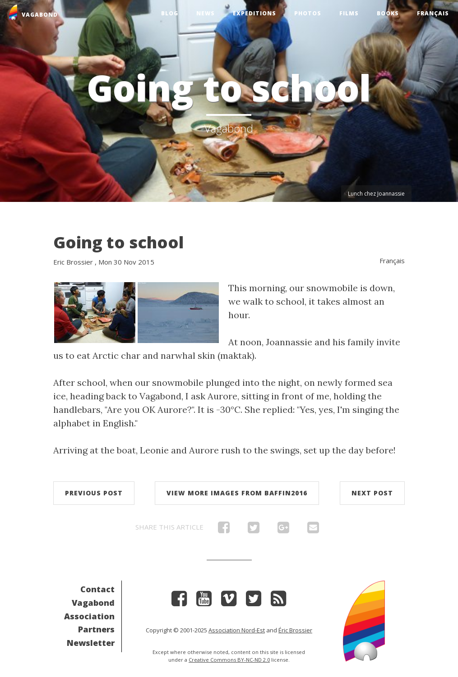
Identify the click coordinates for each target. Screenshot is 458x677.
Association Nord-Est (236, 630)
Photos (307, 13)
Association (89, 616)
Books (388, 13)
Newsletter (91, 642)
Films (349, 13)
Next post (372, 493)
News (205, 13)
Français (433, 13)
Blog (169, 13)
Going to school (118, 242)
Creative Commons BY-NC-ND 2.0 (229, 659)
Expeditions (254, 13)
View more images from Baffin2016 (237, 493)
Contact (97, 589)
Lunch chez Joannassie (376, 193)
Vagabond (93, 602)
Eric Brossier (73, 261)
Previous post (94, 493)
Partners (96, 629)
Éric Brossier (295, 630)
